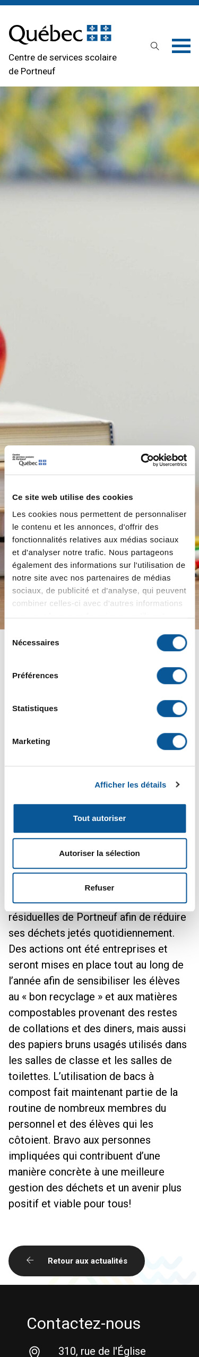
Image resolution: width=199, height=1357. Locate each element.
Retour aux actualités (76, 1261)
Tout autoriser (99, 818)
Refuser (100, 887)
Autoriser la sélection (99, 853)
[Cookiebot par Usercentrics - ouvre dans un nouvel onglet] (142, 460)
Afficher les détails (130, 784)
